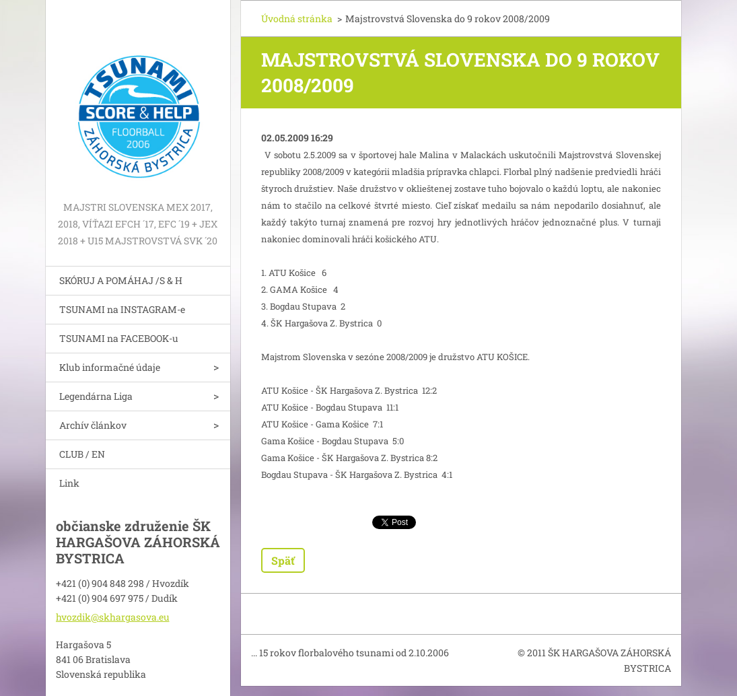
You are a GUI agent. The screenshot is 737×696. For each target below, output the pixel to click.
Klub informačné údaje (109, 367)
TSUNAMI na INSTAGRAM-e (122, 309)
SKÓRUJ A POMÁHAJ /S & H (120, 280)
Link (69, 483)
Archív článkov (93, 425)
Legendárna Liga (96, 396)
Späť (283, 560)
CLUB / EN (82, 454)
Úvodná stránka (296, 18)
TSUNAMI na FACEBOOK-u (118, 338)
